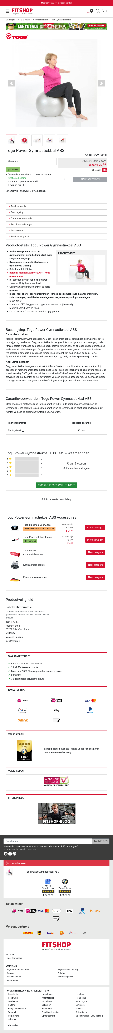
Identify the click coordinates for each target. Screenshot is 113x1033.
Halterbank (47, 1001)
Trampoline (81, 998)
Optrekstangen (48, 1016)
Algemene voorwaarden (18, 969)
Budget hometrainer (17, 1008)
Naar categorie (95, 552)
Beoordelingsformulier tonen (56, 485)
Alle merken (13, 1025)
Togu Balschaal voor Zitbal (37, 524)
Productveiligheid (20, 236)
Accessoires (17, 230)
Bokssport (46, 1005)
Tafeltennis (13, 1001)
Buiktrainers (81, 1012)
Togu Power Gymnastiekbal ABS (42, 871)
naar (14, 958)
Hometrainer (47, 994)
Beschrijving (17, 212)
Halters (11, 1005)
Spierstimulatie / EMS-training (89, 1016)
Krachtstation (48, 998)
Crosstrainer (13, 994)
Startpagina (10, 20)
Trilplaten (12, 1019)
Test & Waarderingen (21, 224)
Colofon (61, 973)
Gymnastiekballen (40, 20)
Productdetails (18, 206)
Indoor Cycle (81, 1001)
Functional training (50, 1012)
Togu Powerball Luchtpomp (37, 537)
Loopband (80, 994)
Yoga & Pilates (24, 20)
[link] (23, 700)
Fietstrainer (47, 1008)
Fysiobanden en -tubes (35, 577)
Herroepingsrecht (66, 977)
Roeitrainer (13, 998)
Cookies (10, 973)
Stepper (79, 1008)
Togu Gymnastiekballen (61, 20)
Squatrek (12, 1012)
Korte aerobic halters (34, 564)
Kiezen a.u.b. (14, 161)
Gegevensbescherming (68, 969)
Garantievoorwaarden (22, 218)
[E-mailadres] (48, 841)
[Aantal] (65, 179)
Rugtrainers (13, 1016)
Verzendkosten (14, 977)
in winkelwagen (90, 179)
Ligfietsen (80, 1005)
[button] (11, 83)
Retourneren (12, 980)
